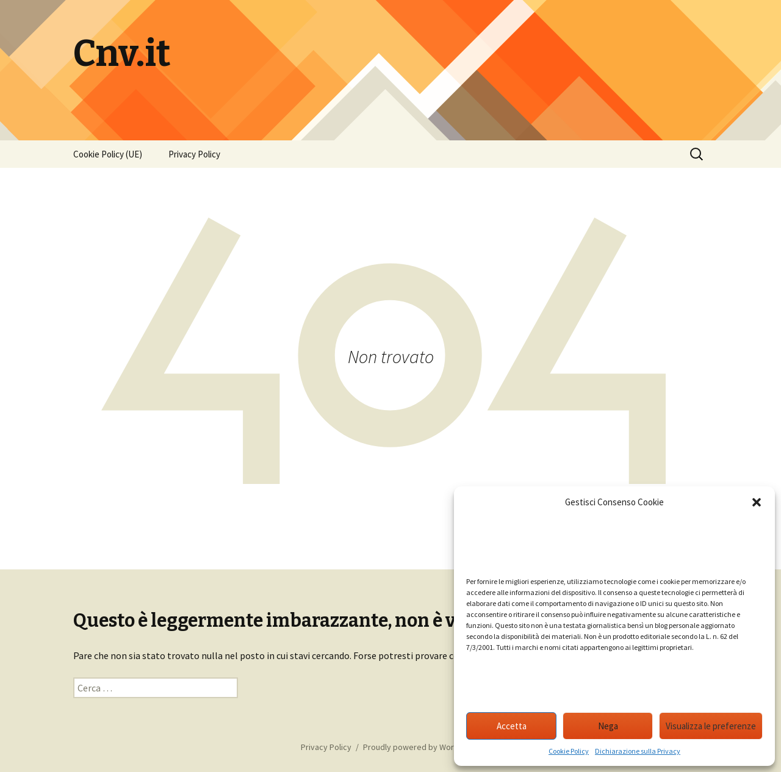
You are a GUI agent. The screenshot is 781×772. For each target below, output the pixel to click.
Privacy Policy (194, 154)
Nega (608, 726)
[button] (756, 502)
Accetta (512, 726)
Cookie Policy (569, 751)
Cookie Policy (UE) (107, 154)
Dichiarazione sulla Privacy (637, 751)
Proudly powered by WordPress (421, 746)
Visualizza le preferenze (711, 726)
